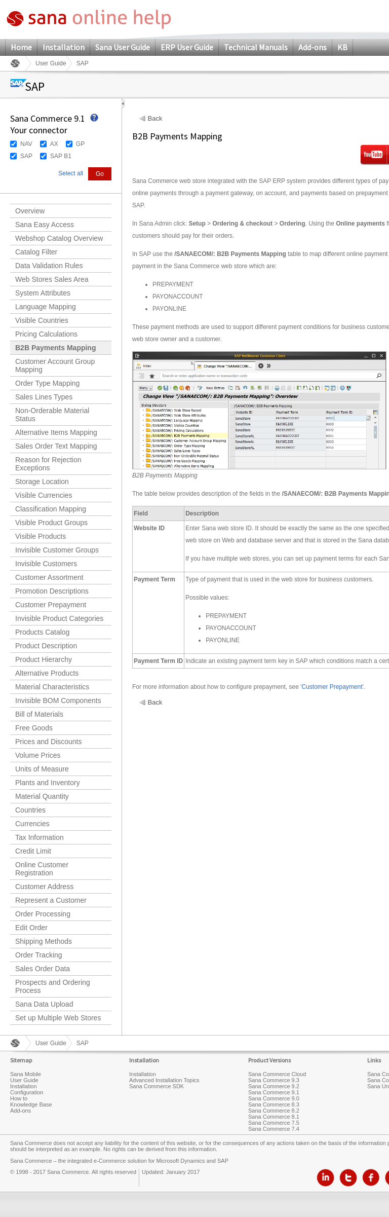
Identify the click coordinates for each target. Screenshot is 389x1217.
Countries (30, 810)
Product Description (46, 646)
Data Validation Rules (49, 266)
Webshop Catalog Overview (59, 238)
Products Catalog (42, 632)
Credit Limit (33, 851)
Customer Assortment (49, 577)
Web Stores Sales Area (51, 279)
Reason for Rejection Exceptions (48, 464)
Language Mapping (45, 307)
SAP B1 (60, 156)
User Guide (50, 63)
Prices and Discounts (48, 741)
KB (342, 47)
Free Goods (34, 728)
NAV (26, 143)
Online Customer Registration (41, 869)
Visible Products (40, 536)
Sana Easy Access (44, 224)
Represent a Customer (51, 900)
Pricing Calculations (46, 334)
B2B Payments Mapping (55, 348)
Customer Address (44, 886)
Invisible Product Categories (59, 618)
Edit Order (31, 928)
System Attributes (42, 293)
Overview (30, 211)
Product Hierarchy (43, 659)
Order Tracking (38, 955)
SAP (26, 156)
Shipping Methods (43, 941)
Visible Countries (41, 320)
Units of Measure (42, 769)
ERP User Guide (187, 47)
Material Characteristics (52, 687)
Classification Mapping (50, 509)
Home (21, 47)
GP (80, 143)
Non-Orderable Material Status (52, 415)
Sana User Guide (122, 47)
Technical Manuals (256, 47)
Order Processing (42, 914)
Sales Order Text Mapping (56, 446)
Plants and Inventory (47, 783)
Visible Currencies (43, 495)
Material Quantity (42, 796)
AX (54, 143)
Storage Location (42, 481)
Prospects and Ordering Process (52, 986)
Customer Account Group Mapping (55, 365)
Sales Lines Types (43, 397)
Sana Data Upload (44, 1004)
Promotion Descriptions (52, 591)
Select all (70, 173)
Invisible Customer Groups (57, 550)
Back (155, 119)
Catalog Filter (36, 252)
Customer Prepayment (50, 605)
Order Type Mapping (47, 383)
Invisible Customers (46, 564)
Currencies (32, 824)
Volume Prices (37, 755)
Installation (64, 47)
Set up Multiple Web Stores (58, 1018)
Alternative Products (47, 673)
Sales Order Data (42, 969)
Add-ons (312, 47)
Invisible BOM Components (58, 700)
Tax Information (39, 837)
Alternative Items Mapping (56, 432)
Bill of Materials (39, 714)
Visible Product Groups (51, 523)
